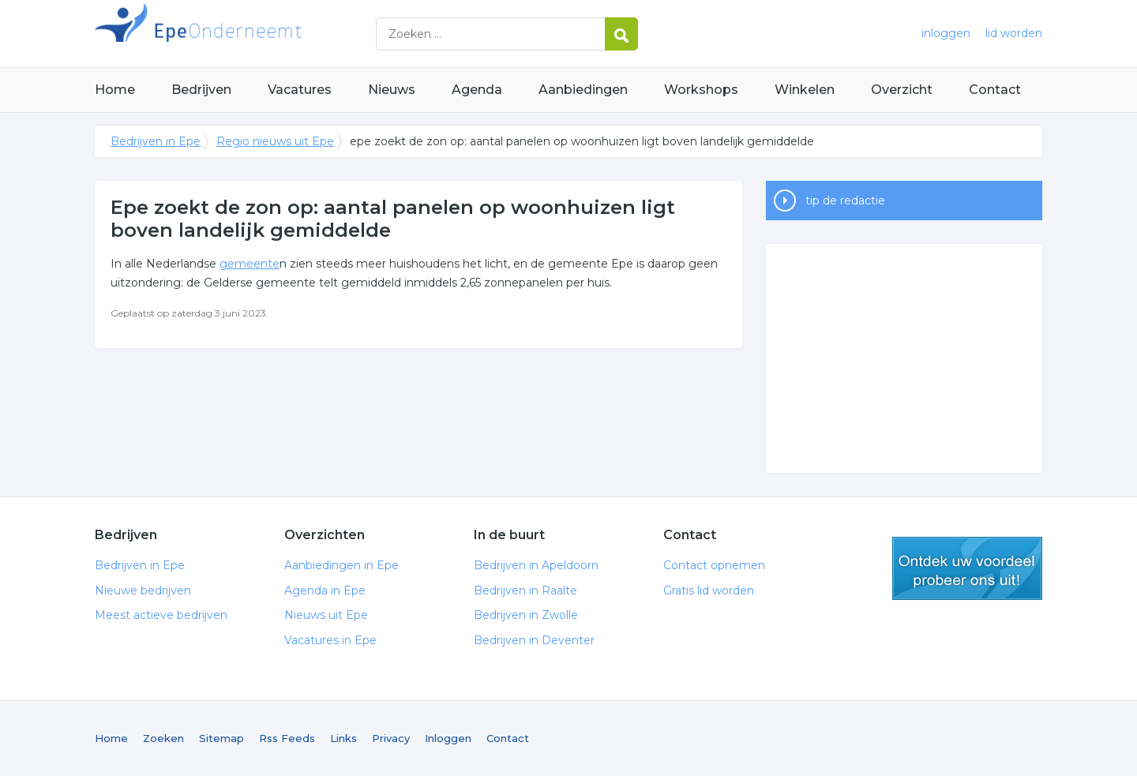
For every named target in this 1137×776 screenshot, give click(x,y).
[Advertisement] (904, 358)
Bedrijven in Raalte (525, 590)
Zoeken (163, 738)
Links (343, 738)
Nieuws (391, 89)
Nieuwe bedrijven (143, 590)
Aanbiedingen (583, 89)
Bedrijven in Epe (292, 33)
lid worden (1013, 33)
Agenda (477, 89)
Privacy (391, 738)
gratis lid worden (967, 568)
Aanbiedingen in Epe (341, 565)
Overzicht (901, 89)
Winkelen (805, 89)
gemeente (250, 264)
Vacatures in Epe (330, 640)
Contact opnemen (714, 565)
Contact (995, 89)
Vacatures (300, 89)
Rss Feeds (287, 738)
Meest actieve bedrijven (161, 615)
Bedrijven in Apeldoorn (536, 565)
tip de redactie (845, 200)
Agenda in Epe (325, 590)
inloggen (945, 33)
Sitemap (221, 738)
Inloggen (448, 738)
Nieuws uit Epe (326, 615)
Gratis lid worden (708, 590)
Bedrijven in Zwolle (526, 615)
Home (115, 89)
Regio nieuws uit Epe (275, 141)
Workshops (701, 89)
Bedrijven (201, 89)
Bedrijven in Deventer (534, 640)
